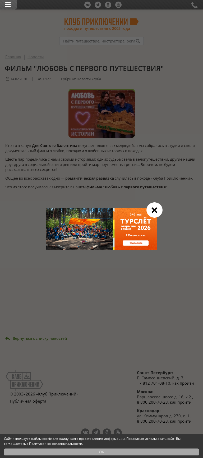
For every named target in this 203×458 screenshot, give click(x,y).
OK (101, 451)
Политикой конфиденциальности (55, 443)
